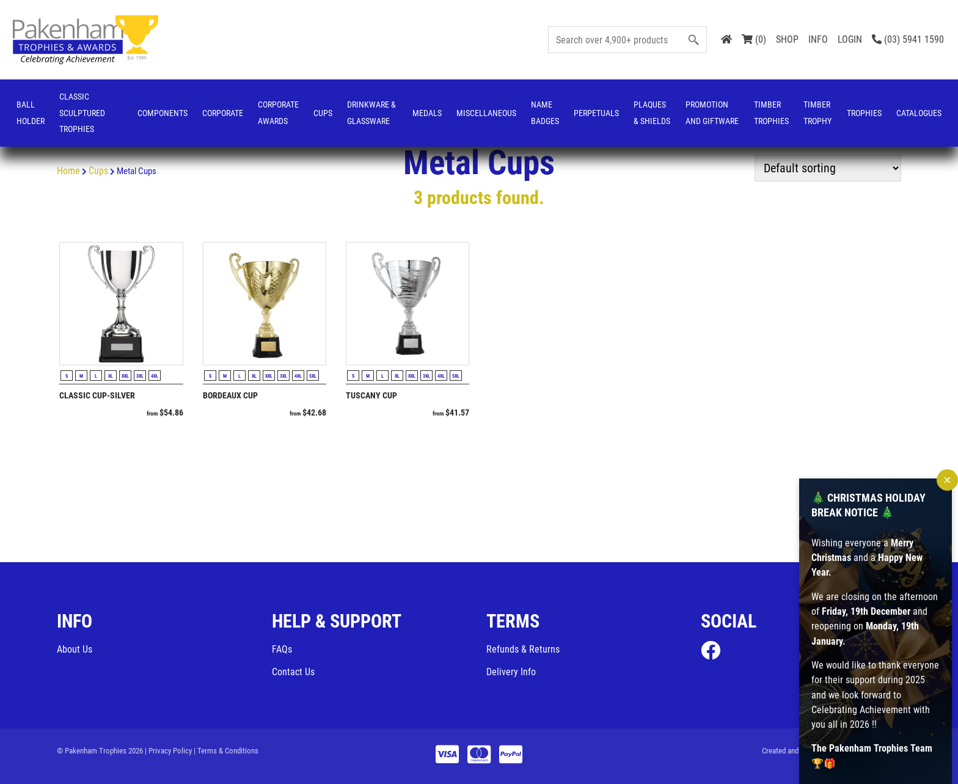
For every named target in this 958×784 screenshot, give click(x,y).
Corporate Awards (278, 113)
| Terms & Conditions (226, 750)
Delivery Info (511, 672)
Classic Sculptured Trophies (82, 113)
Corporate (222, 113)
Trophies (864, 113)
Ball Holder (30, 113)
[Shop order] (828, 168)
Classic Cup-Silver (97, 395)
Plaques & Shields (652, 113)
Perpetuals (596, 113)
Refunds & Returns (523, 649)
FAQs (282, 649)
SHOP (787, 39)
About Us (74, 649)
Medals (427, 113)
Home (68, 171)
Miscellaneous (486, 113)
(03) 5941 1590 (908, 39)
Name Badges (545, 113)
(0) (754, 39)
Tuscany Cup (371, 395)
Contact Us (293, 672)
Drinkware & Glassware (371, 113)
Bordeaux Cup (230, 395)
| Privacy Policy (168, 750)
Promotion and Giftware (712, 113)
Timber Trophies (771, 113)
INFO (818, 39)
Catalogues (919, 113)
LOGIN (850, 39)
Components (162, 113)
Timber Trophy (817, 113)
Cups (322, 113)
